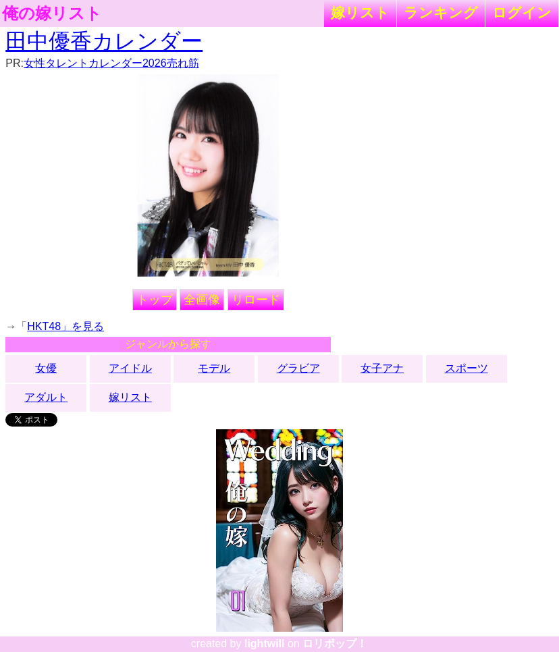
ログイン (522, 12)
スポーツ (466, 368)
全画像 (202, 299)
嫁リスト (360, 12)
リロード (256, 299)
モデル (214, 368)
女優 (46, 368)
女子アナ (382, 368)
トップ (154, 299)
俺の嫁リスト (52, 13)
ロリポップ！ (334, 643)
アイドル (130, 368)
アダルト (46, 397)
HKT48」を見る (65, 326)
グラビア (298, 368)
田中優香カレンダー (104, 41)
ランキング (441, 12)
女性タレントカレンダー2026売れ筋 (111, 63)
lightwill (264, 643)
